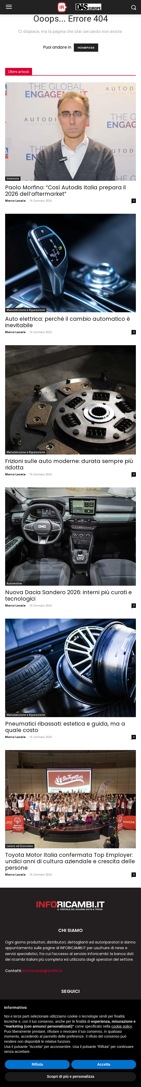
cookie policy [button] (122, 1026)
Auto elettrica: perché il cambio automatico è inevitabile (67, 322)
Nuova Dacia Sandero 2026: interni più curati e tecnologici (68, 595)
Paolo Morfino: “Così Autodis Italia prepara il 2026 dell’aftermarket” (65, 191)
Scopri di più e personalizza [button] (70, 1076)
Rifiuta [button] (37, 1064)
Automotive (14, 583)
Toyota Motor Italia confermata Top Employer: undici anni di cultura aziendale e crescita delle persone (70, 861)
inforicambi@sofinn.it (42, 970)
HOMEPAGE (86, 48)
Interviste (13, 178)
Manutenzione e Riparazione (26, 310)
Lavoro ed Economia (20, 846)
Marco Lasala (15, 200)
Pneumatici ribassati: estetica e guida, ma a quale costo (65, 727)
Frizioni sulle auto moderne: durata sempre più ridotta (69, 464)
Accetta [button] (103, 1064)
